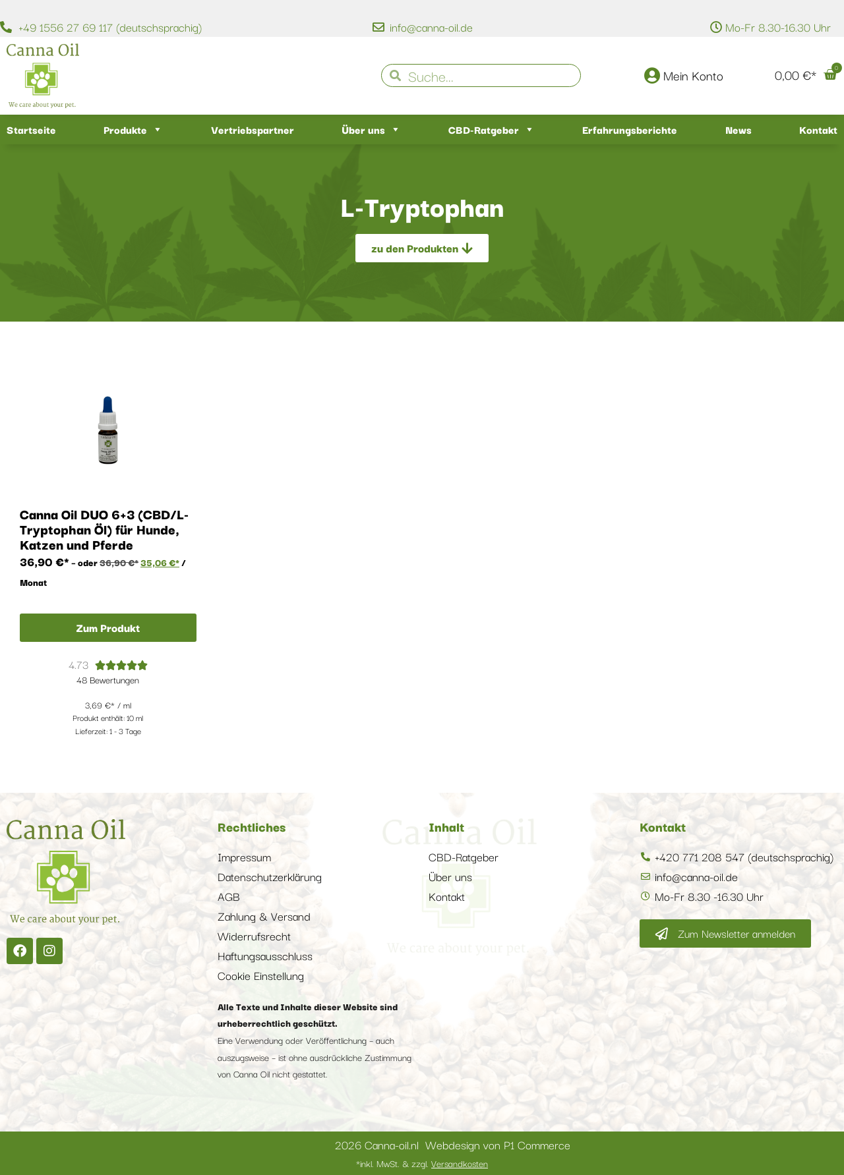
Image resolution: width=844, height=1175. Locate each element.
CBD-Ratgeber (491, 129)
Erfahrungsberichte (629, 129)
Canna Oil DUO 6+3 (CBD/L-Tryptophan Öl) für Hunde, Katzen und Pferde (104, 528)
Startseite (31, 129)
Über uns (371, 129)
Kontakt (818, 129)
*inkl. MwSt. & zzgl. (422, 1163)
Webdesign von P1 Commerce (497, 1144)
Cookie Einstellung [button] (261, 975)
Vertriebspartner (252, 129)
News (738, 129)
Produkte (133, 129)
